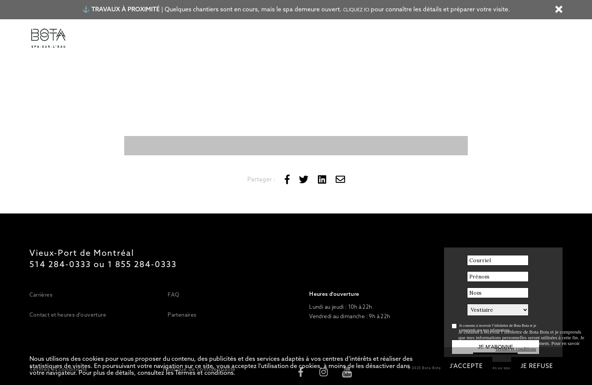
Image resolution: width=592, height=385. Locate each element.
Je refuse (537, 366)
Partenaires (182, 314)
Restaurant (241, 39)
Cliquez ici (356, 10)
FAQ (173, 294)
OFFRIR (399, 39)
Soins (204, 39)
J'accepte (466, 366)
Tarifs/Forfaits (112, 39)
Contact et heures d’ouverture (67, 314)
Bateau (280, 39)
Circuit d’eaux (164, 39)
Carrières (40, 294)
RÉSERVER (439, 39)
